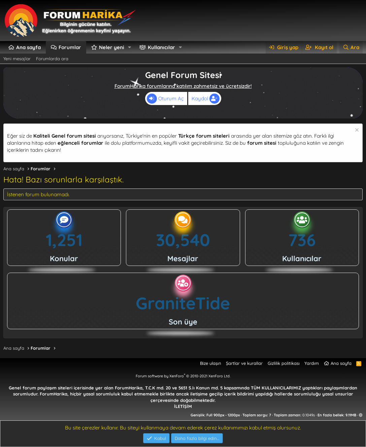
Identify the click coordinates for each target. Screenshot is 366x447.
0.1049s (308, 415)
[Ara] (351, 47)
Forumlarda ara (52, 58)
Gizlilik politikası (284, 363)
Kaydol (206, 99)
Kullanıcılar (161, 47)
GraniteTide (183, 303)
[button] (129, 47)
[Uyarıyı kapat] (356, 130)
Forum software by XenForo (183, 376)
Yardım (311, 363)
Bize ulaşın (210, 363)
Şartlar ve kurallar (244, 363)
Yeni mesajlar (17, 58)
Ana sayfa (28, 47)
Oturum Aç (165, 99)
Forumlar (70, 47)
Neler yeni (111, 47)
